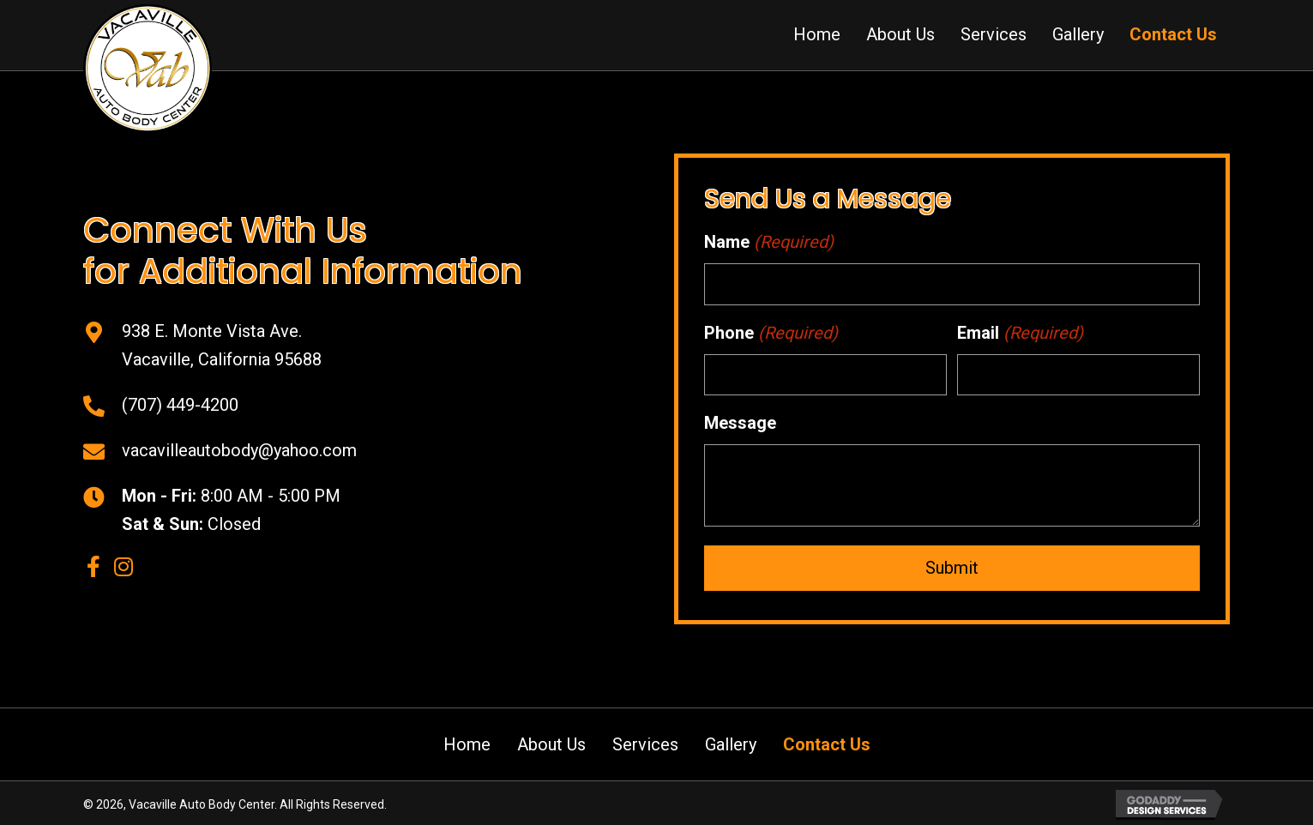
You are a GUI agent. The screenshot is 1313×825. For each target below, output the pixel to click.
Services (645, 741)
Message (740, 419)
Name (769, 242)
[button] (94, 564)
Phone (771, 331)
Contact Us (826, 741)
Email (1020, 331)
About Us (551, 741)
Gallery (730, 741)
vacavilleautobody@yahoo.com (239, 448)
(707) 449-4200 (180, 403)
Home (467, 741)
